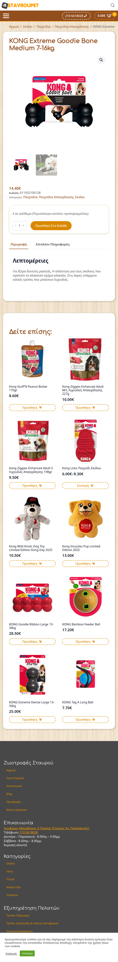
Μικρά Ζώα (13, 887)
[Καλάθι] (104, 16)
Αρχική (14, 26)
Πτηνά (10, 879)
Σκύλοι (28, 26)
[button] (101, 60)
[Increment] (23, 225)
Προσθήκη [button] (30, 408)
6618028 (32, 832)
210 (23, 832)
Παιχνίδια (44, 26)
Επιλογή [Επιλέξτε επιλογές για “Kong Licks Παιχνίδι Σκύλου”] (83, 486)
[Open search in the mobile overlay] (113, 5)
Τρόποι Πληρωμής (17, 915)
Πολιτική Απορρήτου (19, 931)
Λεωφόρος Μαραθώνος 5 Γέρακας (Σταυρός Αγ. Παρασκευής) (46, 828)
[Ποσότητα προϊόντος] (19, 225)
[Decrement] (15, 225)
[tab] (18, 244)
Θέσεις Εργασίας (16, 809)
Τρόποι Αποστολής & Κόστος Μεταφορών (32, 923)
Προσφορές (13, 802)
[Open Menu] (6, 16)
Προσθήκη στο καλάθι (51, 226)
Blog (9, 794)
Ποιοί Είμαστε (15, 778)
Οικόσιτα (12, 895)
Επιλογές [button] (11, 953)
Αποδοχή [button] (27, 953)
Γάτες (9, 871)
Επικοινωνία (14, 786)
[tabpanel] (59, 270)
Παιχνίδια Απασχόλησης (72, 26)
